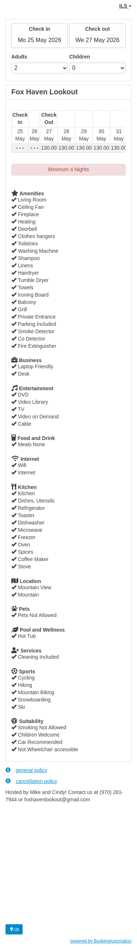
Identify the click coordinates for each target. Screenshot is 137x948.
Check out (97, 29)
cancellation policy (31, 781)
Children (79, 57)
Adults (19, 57)
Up (14, 929)
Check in (39, 29)
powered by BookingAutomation (101, 941)
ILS (125, 6)
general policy (26, 770)
